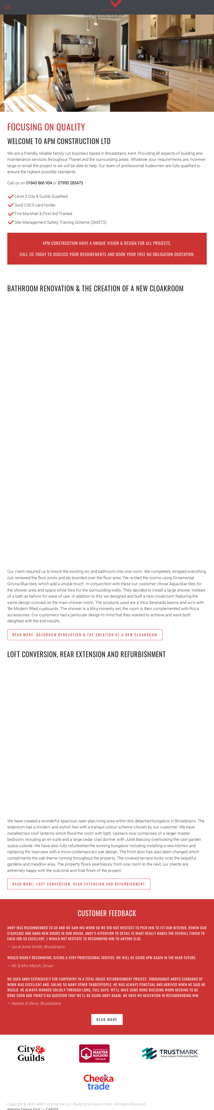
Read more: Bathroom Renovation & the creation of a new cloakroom (84, 634)
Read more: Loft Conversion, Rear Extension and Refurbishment (78, 883)
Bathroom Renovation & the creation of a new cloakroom (95, 288)
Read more (107, 1019)
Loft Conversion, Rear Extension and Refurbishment (86, 654)
